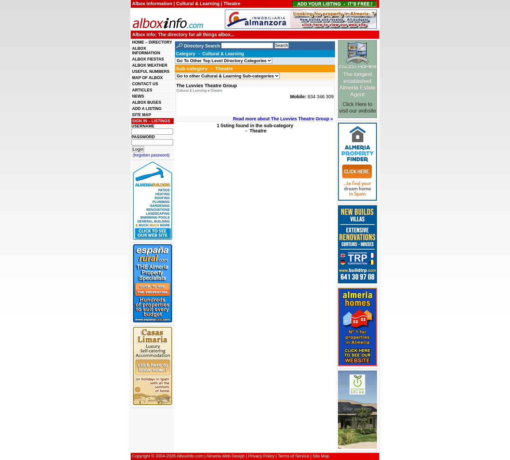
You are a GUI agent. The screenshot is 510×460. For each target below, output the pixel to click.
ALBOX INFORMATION (146, 50)
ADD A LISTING (147, 108)
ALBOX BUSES (146, 102)
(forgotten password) (151, 155)
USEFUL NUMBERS (150, 71)
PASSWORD (143, 137)
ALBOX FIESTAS (148, 59)
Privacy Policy (261, 455)
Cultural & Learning (191, 90)
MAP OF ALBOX (147, 77)
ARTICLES (142, 90)
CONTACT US (145, 84)
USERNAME (142, 126)
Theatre (216, 90)
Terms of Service (293, 455)
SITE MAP (141, 115)
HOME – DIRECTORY (152, 42)
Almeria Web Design (226, 455)
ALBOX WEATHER (149, 65)
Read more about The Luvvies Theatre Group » (283, 118)
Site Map (321, 455)
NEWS (138, 96)
